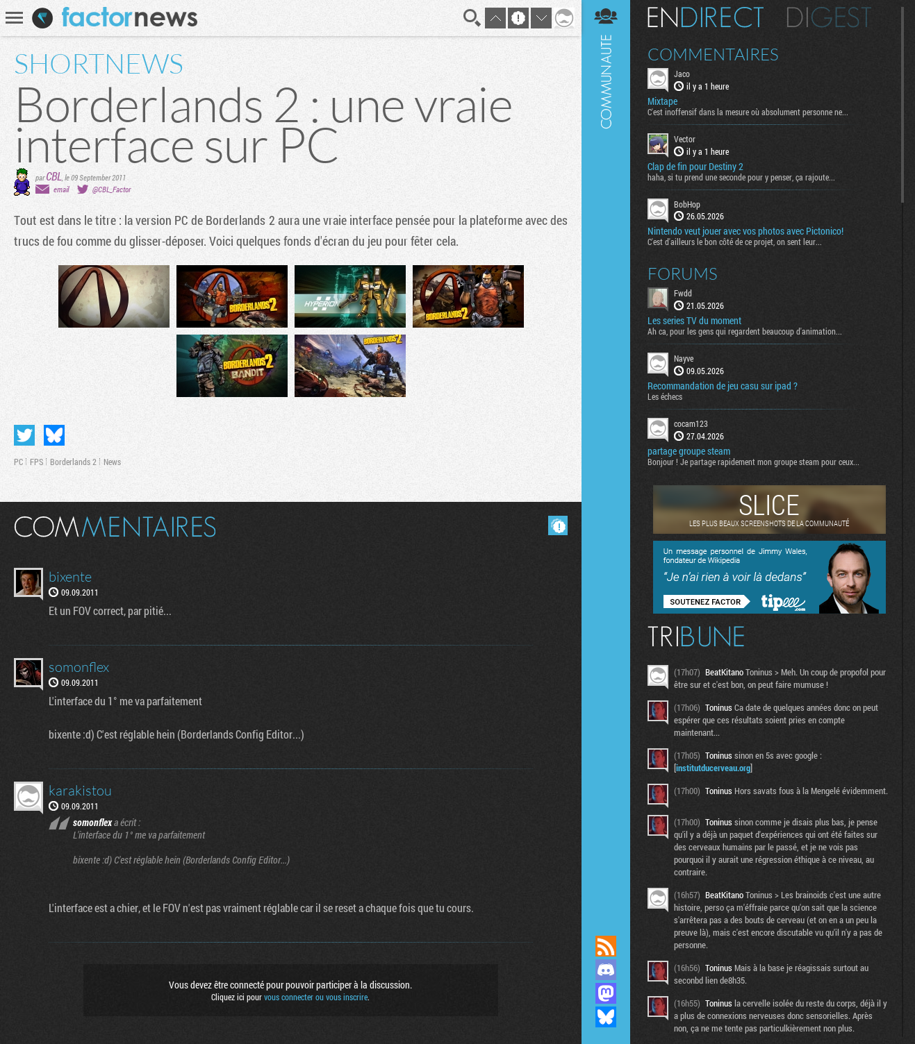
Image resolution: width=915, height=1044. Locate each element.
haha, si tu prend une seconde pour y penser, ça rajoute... (741, 177)
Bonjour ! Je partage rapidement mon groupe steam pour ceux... (753, 461)
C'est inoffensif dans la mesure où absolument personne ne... (748, 111)
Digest (829, 17)
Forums (683, 273)
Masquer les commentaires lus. (558, 525)
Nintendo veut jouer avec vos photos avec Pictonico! (745, 231)
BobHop (687, 204)
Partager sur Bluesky (54, 435)
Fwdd (683, 292)
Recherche (472, 18)
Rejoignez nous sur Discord (605, 969)
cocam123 (691, 423)
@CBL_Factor (111, 189)
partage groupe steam (689, 451)
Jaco (682, 73)
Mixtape (662, 101)
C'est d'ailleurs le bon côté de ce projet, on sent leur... (735, 241)
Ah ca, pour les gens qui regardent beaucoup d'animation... (745, 331)
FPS (36, 461)
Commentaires (713, 54)
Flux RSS (605, 946)
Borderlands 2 (73, 461)
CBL (54, 176)
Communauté (605, 454)
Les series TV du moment (694, 320)
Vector (684, 138)
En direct (706, 17)
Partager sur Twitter (24, 435)
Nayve (683, 358)
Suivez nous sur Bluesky (605, 1017)
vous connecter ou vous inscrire (316, 996)
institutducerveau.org (713, 767)
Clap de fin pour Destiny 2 (695, 166)
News (112, 461)
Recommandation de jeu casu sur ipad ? (723, 386)
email (61, 189)
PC (18, 461)
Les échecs (665, 396)
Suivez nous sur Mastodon (605, 993)
